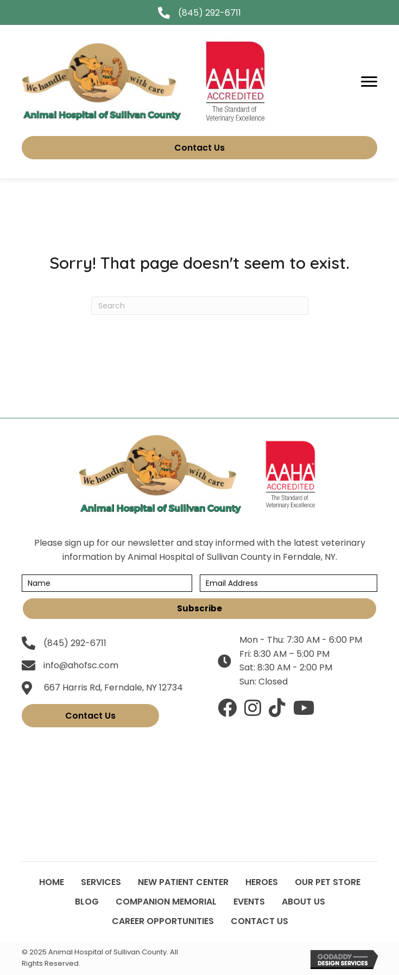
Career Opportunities (163, 921)
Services (101, 882)
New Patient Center (183, 882)
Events (249, 901)
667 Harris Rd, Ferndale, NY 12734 (113, 687)
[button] (199, 608)
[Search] (199, 305)
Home (51, 882)
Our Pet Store (327, 882)
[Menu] (369, 82)
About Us (303, 901)
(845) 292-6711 (209, 13)
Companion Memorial (166, 901)
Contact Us (259, 921)
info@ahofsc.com (80, 665)
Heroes (261, 882)
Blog (87, 901)
